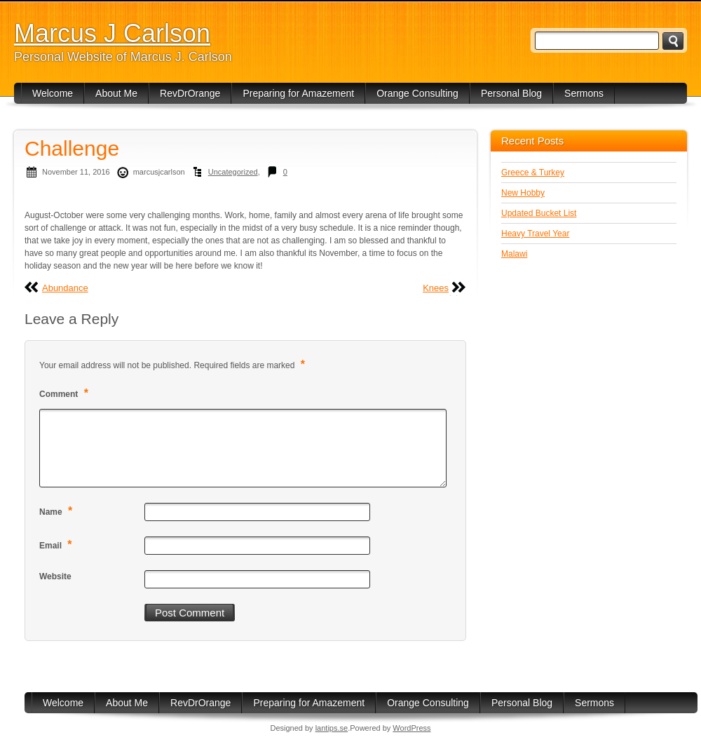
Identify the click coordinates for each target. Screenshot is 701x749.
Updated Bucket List (538, 213)
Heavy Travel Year (535, 233)
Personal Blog (511, 93)
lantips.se (331, 728)
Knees (436, 288)
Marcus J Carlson (112, 33)
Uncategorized (233, 172)
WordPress (411, 728)
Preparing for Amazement (298, 93)
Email (57, 545)
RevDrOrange (190, 93)
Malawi (514, 254)
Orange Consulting (417, 93)
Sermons (584, 93)
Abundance (65, 288)
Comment (65, 393)
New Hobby (523, 193)
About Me (116, 93)
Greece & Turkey (532, 172)
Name (57, 511)
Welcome (52, 93)
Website (55, 576)
